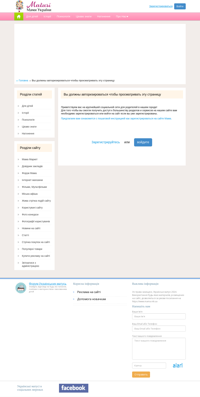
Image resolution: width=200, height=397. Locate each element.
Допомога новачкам (91, 299)
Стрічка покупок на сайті (36, 242)
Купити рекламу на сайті (36, 255)
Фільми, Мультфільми (34, 187)
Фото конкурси (30, 214)
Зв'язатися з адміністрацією (30, 264)
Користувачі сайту (32, 207)
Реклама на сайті (89, 292)
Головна (23, 80)
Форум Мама (29, 173)
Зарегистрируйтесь (106, 142)
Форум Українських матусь (47, 284)
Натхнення (28, 133)
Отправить (141, 374)
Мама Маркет (29, 159)
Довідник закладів (32, 166)
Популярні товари (32, 249)
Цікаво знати (29, 126)
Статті (25, 235)
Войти (180, 6)
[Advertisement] (100, 52)
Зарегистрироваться (161, 6)
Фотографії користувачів (36, 221)
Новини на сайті (31, 228)
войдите (143, 142)
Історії (25, 112)
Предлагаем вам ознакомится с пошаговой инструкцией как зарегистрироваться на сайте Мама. (116, 118)
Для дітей (27, 106)
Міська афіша (30, 193)
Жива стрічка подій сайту (36, 200)
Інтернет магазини (32, 180)
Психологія (28, 119)
